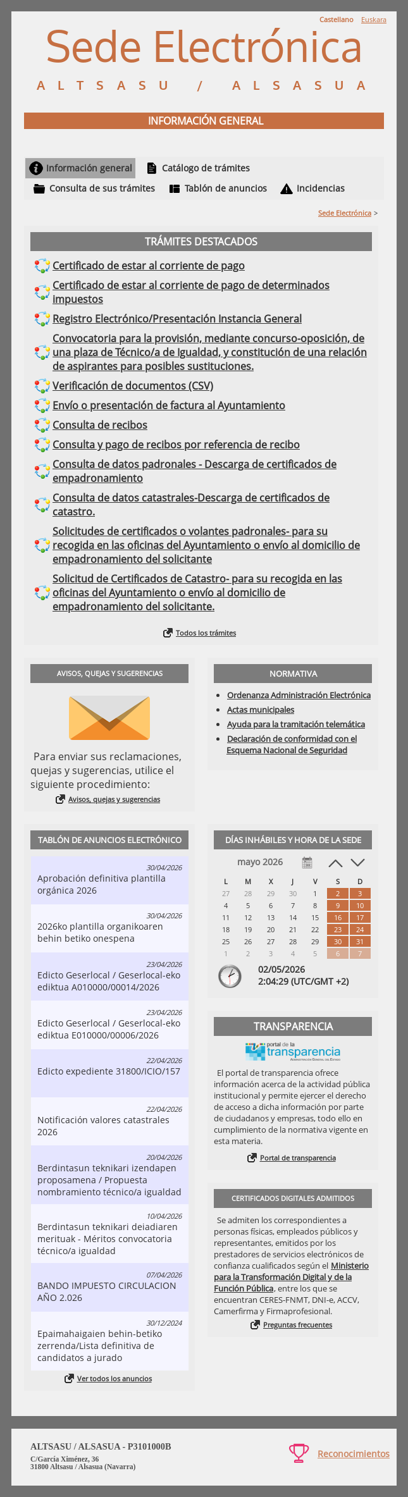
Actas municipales (260, 709)
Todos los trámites (206, 633)
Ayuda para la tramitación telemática (296, 724)
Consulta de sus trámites (102, 188)
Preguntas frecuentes (297, 1324)
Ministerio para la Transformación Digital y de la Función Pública (291, 1277)
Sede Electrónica (344, 213)
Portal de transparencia (298, 1157)
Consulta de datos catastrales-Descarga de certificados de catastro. (191, 505)
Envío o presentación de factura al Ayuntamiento (169, 405)
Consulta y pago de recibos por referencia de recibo (176, 445)
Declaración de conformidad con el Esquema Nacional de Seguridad (291, 744)
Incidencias (321, 188)
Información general (89, 168)
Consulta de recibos (100, 425)
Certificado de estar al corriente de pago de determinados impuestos (191, 292)
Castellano (336, 19)
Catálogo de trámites (206, 168)
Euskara (373, 19)
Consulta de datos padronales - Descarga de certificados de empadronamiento (195, 471)
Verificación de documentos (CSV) (133, 386)
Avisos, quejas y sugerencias (114, 799)
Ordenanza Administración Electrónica (299, 695)
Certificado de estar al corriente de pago (149, 266)
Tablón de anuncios (226, 188)
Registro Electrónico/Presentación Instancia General (177, 319)
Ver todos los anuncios (114, 1378)
